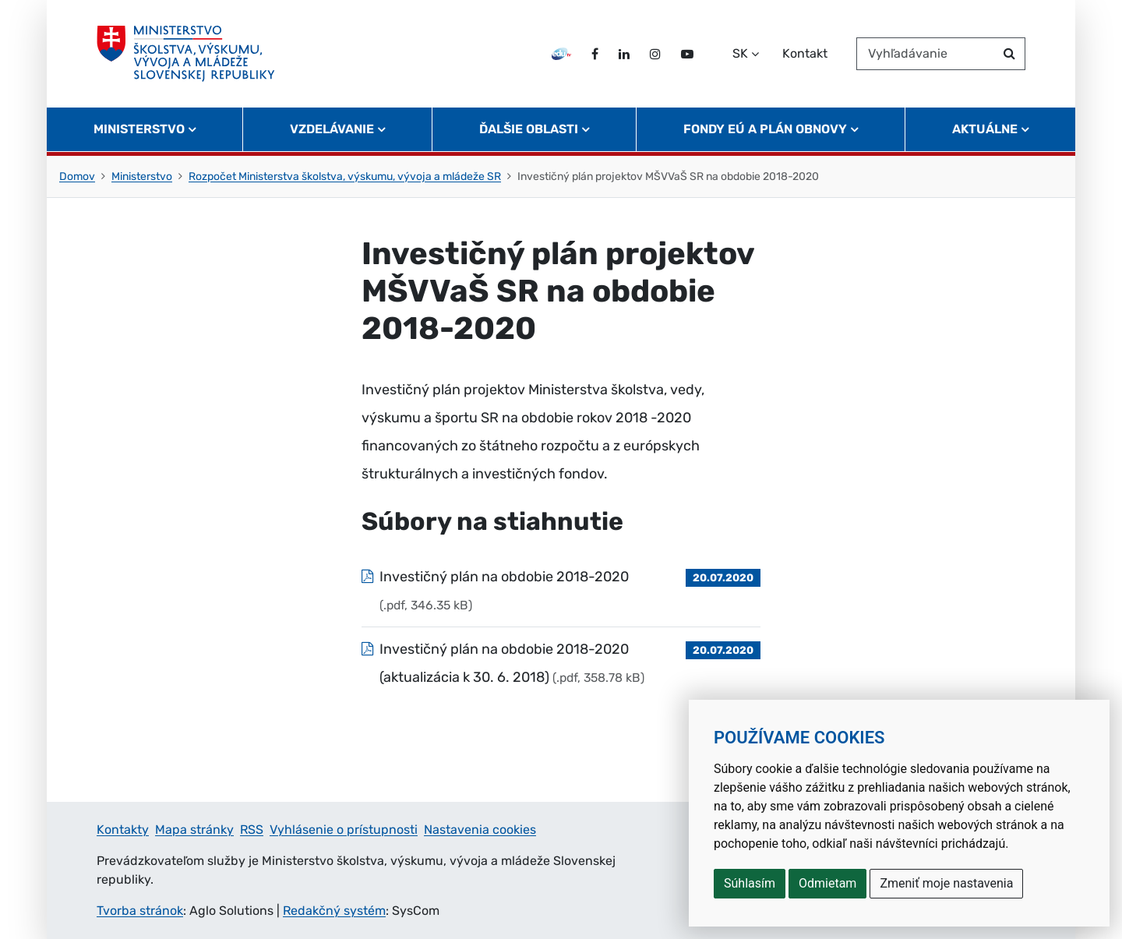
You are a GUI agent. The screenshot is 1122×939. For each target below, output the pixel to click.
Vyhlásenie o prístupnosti (344, 829)
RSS (251, 829)
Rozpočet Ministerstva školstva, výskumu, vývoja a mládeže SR (345, 176)
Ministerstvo (141, 176)
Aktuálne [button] (985, 129)
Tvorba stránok (140, 910)
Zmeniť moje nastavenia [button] (946, 883)
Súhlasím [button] (749, 883)
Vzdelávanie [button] (332, 129)
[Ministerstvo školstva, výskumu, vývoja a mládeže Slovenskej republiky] (186, 54)
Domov (77, 176)
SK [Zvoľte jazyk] (740, 53)
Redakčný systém (334, 910)
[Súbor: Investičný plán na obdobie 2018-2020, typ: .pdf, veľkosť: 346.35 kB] (561, 591)
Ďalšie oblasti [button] (528, 129)
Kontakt (804, 53)
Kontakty (123, 829)
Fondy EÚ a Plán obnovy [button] (765, 129)
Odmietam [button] (827, 883)
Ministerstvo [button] (139, 129)
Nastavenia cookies (480, 829)
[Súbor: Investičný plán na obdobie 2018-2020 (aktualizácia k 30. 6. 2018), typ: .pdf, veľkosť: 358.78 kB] (561, 663)
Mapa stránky (194, 829)
